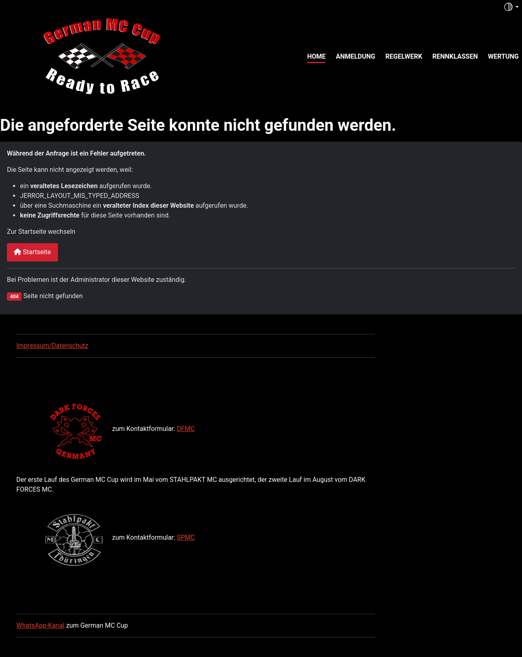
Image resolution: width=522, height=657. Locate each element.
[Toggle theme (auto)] (511, 7)
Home (316, 56)
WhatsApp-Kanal (40, 625)
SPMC (186, 537)
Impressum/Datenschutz (52, 345)
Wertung (503, 56)
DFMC (186, 429)
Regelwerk (403, 56)
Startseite (32, 252)
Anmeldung (355, 56)
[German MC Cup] (84, 55)
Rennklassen (455, 56)
